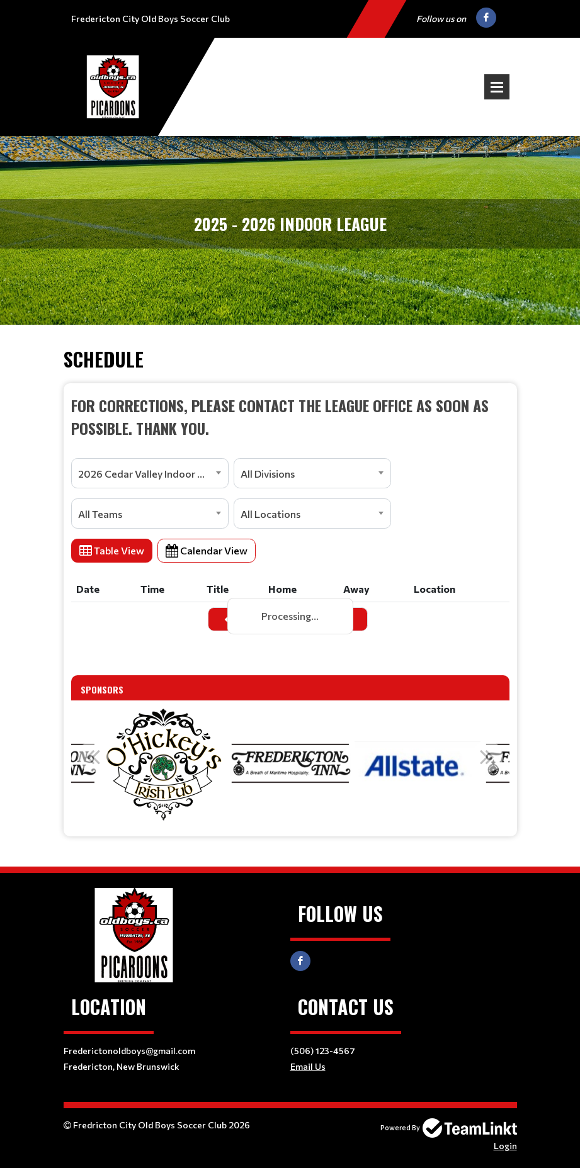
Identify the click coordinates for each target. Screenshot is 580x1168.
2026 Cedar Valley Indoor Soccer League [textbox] (153, 474)
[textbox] (290, 416)
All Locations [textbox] (270, 514)
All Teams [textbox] (100, 514)
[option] (163, 763)
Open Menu (496, 86)
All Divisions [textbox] (268, 474)
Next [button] (487, 756)
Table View (111, 550)
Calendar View (206, 550)
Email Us (308, 1066)
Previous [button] (93, 756)
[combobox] (150, 473)
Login (505, 1145)
